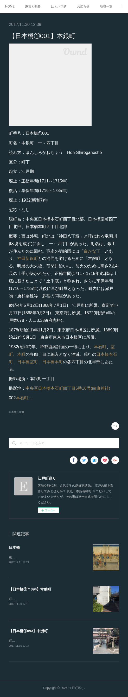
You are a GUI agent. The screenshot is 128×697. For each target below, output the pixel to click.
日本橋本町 (52, 362)
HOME (10, 6)
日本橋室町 (27, 362)
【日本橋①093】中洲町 (28, 631)
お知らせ (83, 6)
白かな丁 (92, 251)
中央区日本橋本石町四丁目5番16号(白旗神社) (67, 388)
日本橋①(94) (16, 411)
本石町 (100, 347)
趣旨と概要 (33, 6)
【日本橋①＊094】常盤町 (30, 589)
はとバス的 (59, 6)
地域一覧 (106, 6)
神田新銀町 (27, 258)
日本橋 (14, 547)
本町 (21, 354)
